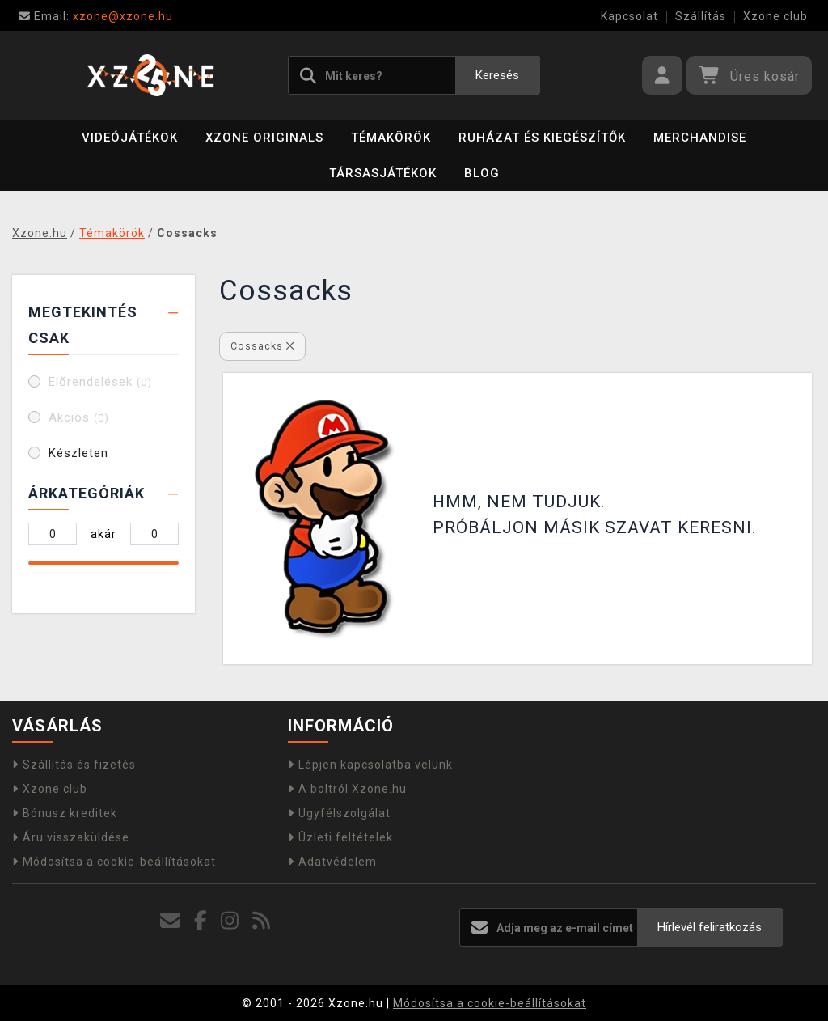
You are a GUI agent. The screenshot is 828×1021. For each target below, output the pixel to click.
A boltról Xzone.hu (347, 788)
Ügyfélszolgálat (339, 813)
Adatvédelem (332, 861)
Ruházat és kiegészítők (542, 137)
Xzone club (775, 16)
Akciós (79, 417)
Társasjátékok (383, 173)
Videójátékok (130, 137)
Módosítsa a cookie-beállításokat (114, 861)
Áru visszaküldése (70, 837)
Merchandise (699, 137)
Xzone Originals (264, 137)
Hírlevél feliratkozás (709, 927)
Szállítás (700, 16)
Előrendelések (100, 382)
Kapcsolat (629, 16)
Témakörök (391, 137)
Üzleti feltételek (340, 837)
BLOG (482, 173)
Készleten (78, 453)
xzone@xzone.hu (96, 16)
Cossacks (262, 346)
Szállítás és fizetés (74, 764)
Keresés (497, 75)
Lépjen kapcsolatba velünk (370, 764)
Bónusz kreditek (64, 813)
